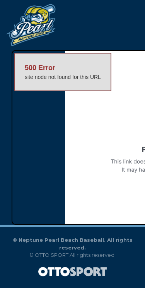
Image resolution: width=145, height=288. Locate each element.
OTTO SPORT (51, 255)
